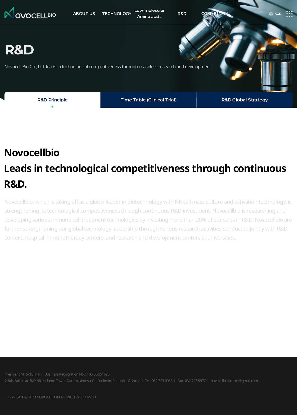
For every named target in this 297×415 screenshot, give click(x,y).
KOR (278, 14)
